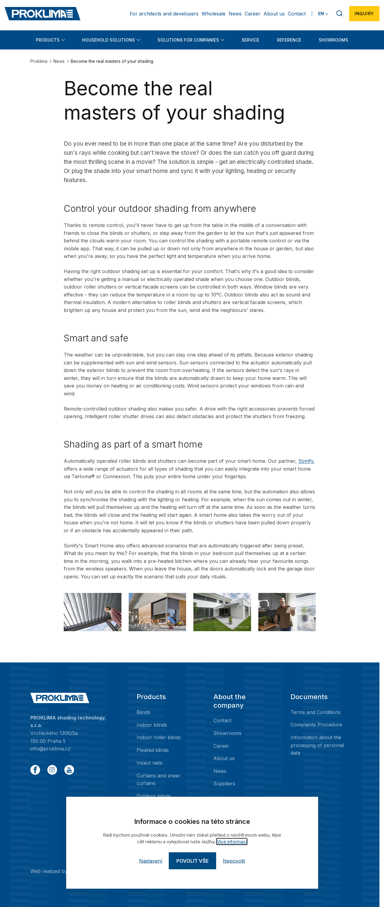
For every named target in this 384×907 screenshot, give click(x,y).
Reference (289, 39)
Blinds (143, 712)
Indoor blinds (152, 725)
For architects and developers (164, 13)
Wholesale (214, 13)
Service (250, 39)
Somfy (305, 461)
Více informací (232, 841)
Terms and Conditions (316, 712)
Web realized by (65, 871)
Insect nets (149, 763)
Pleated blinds (152, 750)
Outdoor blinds (154, 796)
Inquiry (364, 13)
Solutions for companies (188, 39)
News (235, 13)
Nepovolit (234, 861)
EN (321, 13)
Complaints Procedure (316, 725)
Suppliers (224, 783)
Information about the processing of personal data (317, 745)
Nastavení (150, 861)
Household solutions (108, 39)
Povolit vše (192, 861)
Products (47, 39)
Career (252, 13)
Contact (297, 13)
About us (274, 13)
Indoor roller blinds (159, 737)
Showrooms (333, 39)
